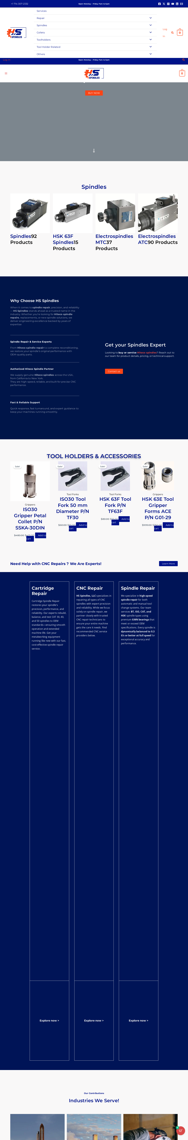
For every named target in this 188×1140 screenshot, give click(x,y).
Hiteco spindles (147, 352)
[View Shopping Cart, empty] (180, 32)
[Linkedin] (177, 3)
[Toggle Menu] (150, 18)
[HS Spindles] (16, 32)
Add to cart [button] (36, 537)
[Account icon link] (165, 33)
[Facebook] (159, 3)
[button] (19, 3)
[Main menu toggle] (6, 74)
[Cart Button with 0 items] (180, 1132)
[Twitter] (164, 3)
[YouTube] (172, 3)
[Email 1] (181, 3)
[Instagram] (168, 3)
